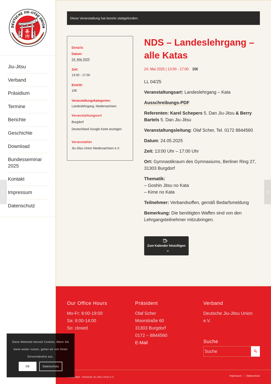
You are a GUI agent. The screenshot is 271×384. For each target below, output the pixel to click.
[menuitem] (28, 67)
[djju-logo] (28, 28)
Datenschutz (51, 366)
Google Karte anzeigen (106, 129)
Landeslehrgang (83, 106)
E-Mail (141, 342)
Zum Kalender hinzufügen (166, 245)
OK (28, 366)
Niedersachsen (106, 106)
